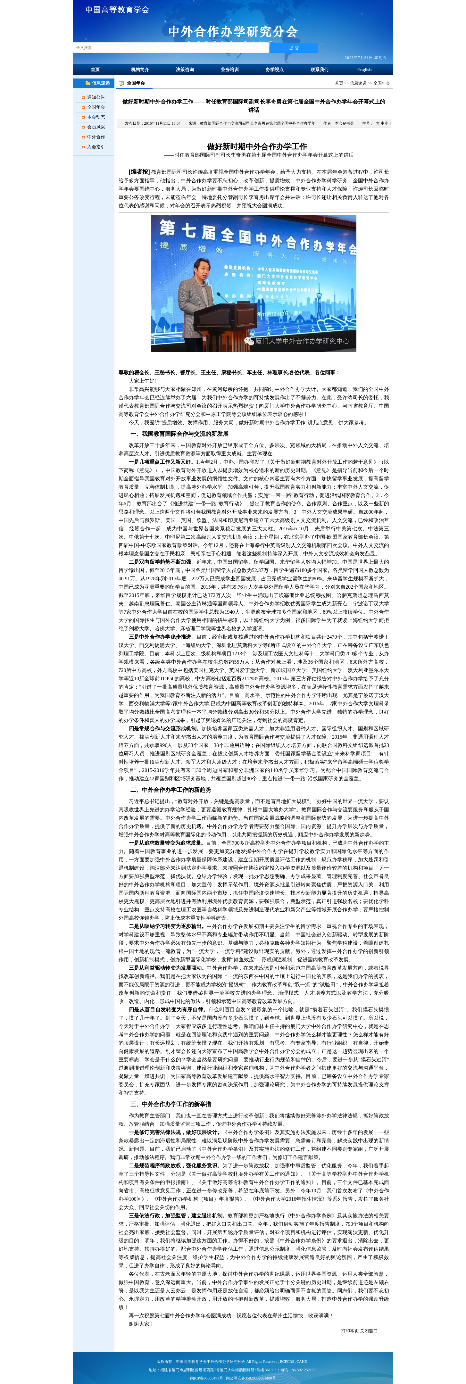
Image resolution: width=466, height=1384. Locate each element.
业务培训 (230, 69)
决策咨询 (185, 69)
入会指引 (96, 147)
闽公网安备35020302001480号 (251, 1378)
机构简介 (140, 69)
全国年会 (96, 107)
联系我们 (320, 69)
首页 (95, 69)
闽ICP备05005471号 (206, 1378)
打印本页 (350, 1331)
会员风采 (96, 127)
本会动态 (96, 117)
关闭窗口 (369, 1331)
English (364, 69)
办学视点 (275, 69)
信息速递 (358, 83)
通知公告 (96, 97)
